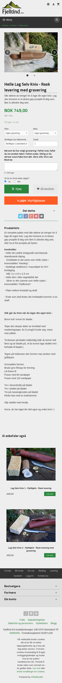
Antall (35, 139)
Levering (54, 571)
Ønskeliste (45, 189)
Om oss (30, 571)
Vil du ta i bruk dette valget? (16, 178)
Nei (18, 182)
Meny (7, 19)
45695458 (14, 633)
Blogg (54, 623)
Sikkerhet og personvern (20, 623)
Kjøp (17, 189)
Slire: (6, 129)
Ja (9, 182)
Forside (5, 25)
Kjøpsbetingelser (36, 619)
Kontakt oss (43, 576)
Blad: (35, 129)
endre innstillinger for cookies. (31, 671)
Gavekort (18, 576)
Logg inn (30, 576)
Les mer (37, 668)
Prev (10, 51)
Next (57, 51)
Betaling (42, 571)
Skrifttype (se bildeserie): (15, 139)
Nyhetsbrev (42, 623)
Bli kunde (19, 571)
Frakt (22, 619)
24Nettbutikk (37, 677)
